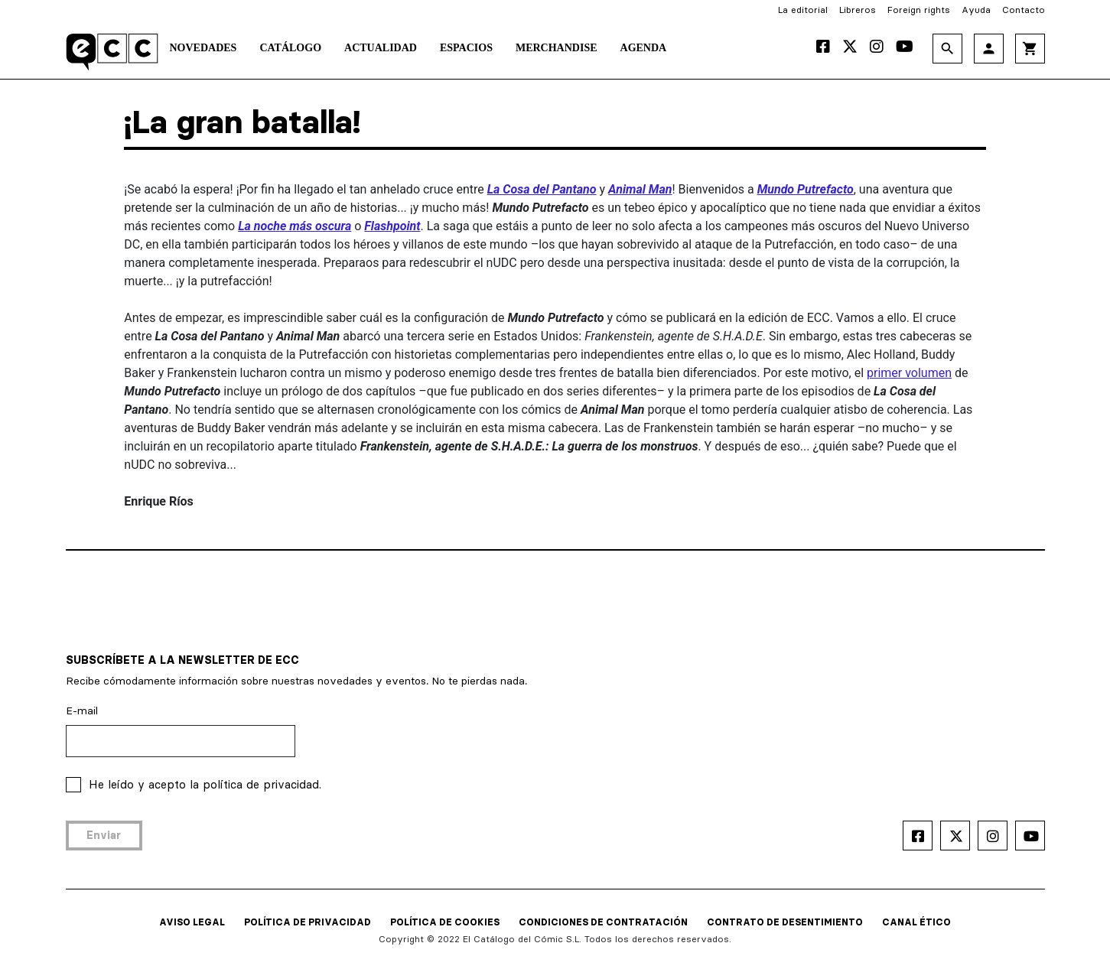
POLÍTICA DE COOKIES (445, 922)
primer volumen (909, 373)
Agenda (643, 48)
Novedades (203, 48)
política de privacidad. (262, 784)
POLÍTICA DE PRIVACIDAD (307, 922)
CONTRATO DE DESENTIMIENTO (785, 922)
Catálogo (290, 48)
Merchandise (556, 48)
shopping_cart (1030, 49)
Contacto (1023, 9)
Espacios (466, 48)
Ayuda (976, 9)
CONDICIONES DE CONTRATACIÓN (603, 922)
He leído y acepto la (205, 784)
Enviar (103, 835)
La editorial (803, 9)
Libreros (857, 9)
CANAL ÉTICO (916, 922)
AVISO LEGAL (192, 922)
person (989, 49)
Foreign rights (918, 9)
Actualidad (380, 48)
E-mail (82, 710)
